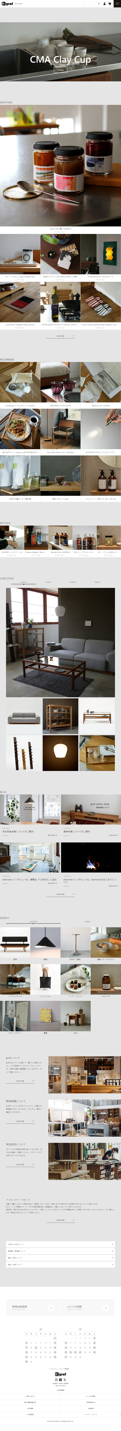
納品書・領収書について (16, 1251)
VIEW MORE (60, 336)
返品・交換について (15, 1264)
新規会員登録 (33, 1307)
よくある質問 (90, 1396)
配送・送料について (15, 1258)
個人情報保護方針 (30, 1402)
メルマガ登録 (88, 1307)
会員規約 (91, 1408)
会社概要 (30, 1408)
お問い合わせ (30, 1396)
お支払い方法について (16, 1244)
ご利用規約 (30, 1414)
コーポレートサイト (90, 1414)
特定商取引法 (90, 1402)
